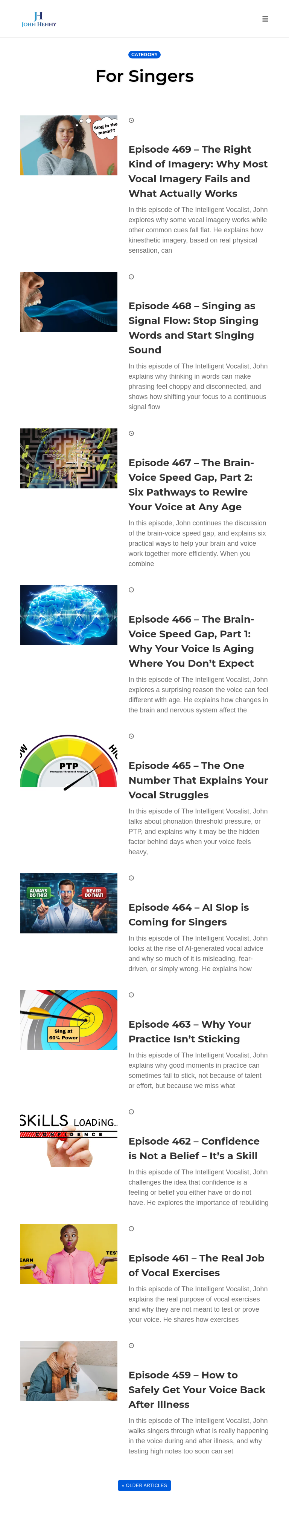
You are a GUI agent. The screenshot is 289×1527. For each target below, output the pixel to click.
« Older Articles (144, 1485)
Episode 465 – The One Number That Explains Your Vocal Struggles (198, 780)
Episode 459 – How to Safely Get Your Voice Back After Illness (197, 1389)
